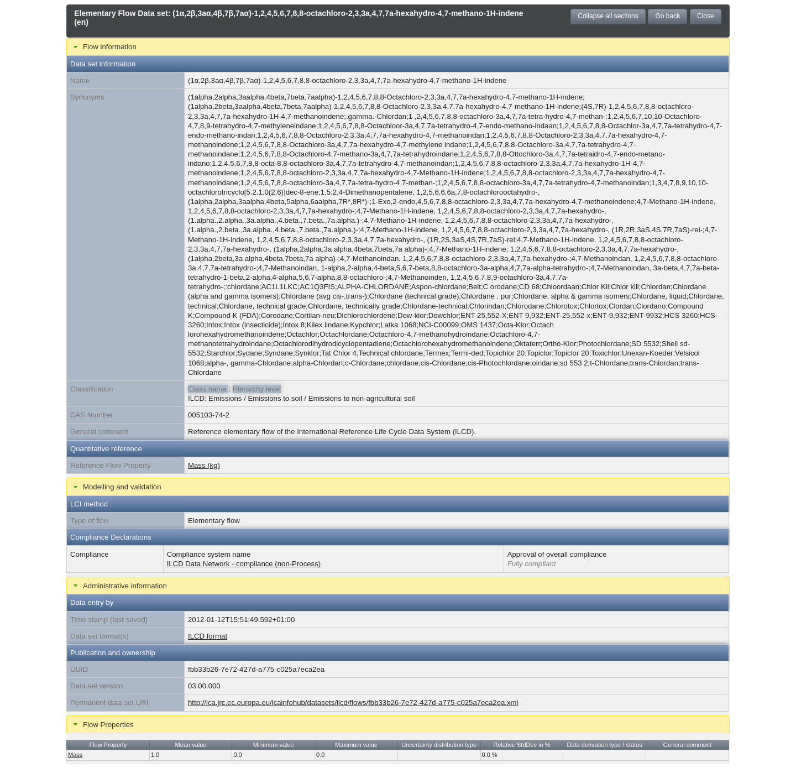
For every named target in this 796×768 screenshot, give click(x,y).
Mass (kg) (204, 465)
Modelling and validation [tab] (116, 487)
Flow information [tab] (104, 47)
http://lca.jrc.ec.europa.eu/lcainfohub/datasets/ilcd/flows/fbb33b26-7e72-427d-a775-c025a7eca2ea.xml (353, 702)
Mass (75, 754)
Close (705, 16)
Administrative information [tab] (119, 585)
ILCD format (207, 636)
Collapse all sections (608, 16)
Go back (667, 16)
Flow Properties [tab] (102, 724)
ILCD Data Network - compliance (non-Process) (244, 564)
